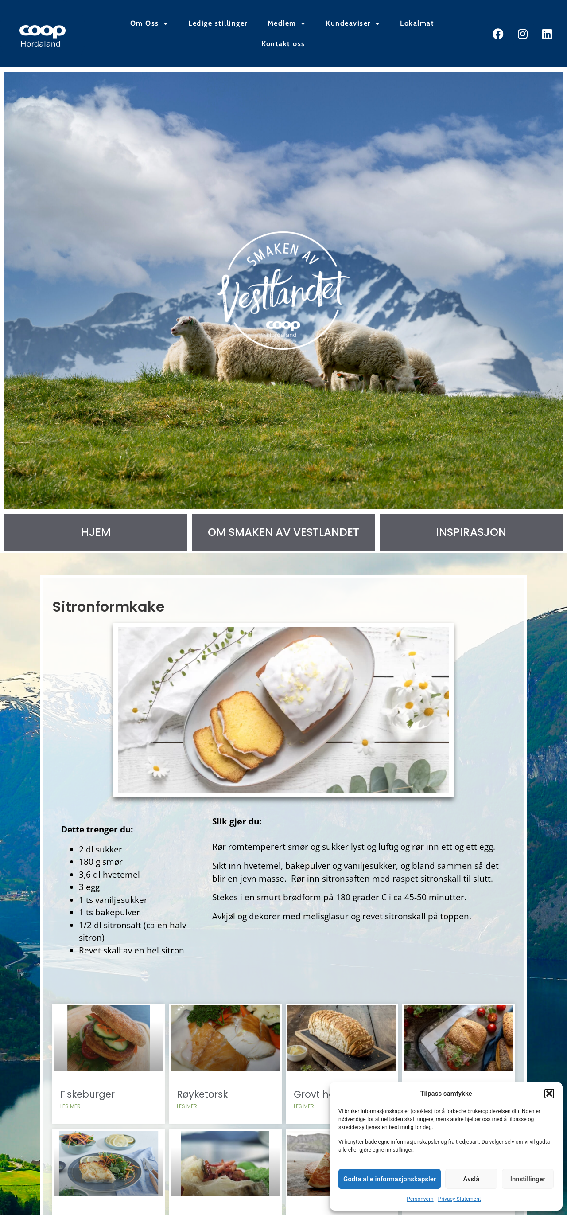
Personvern (420, 1199)
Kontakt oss (283, 43)
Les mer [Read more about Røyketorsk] (187, 1118)
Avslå (471, 1179)
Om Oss (149, 23)
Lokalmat (417, 23)
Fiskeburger (88, 1106)
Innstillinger (527, 1179)
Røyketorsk (202, 1106)
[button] (549, 1093)
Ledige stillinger (218, 23)
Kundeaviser (353, 23)
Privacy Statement (459, 1199)
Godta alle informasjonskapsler (389, 1179)
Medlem (287, 23)
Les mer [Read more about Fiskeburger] (71, 1118)
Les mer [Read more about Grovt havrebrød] (304, 1118)
